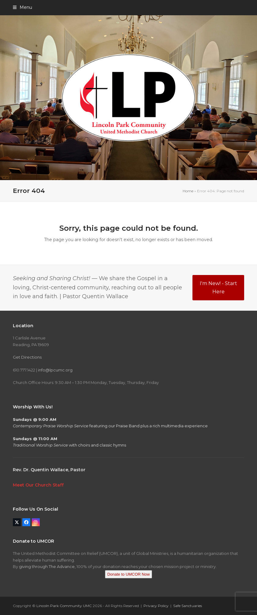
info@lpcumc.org (55, 369)
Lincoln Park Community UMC (64, 605)
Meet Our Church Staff (38, 485)
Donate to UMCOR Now (128, 574)
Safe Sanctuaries (187, 605)
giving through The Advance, (47, 566)
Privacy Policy (156, 605)
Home (188, 191)
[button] (22, 7)
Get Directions (27, 357)
